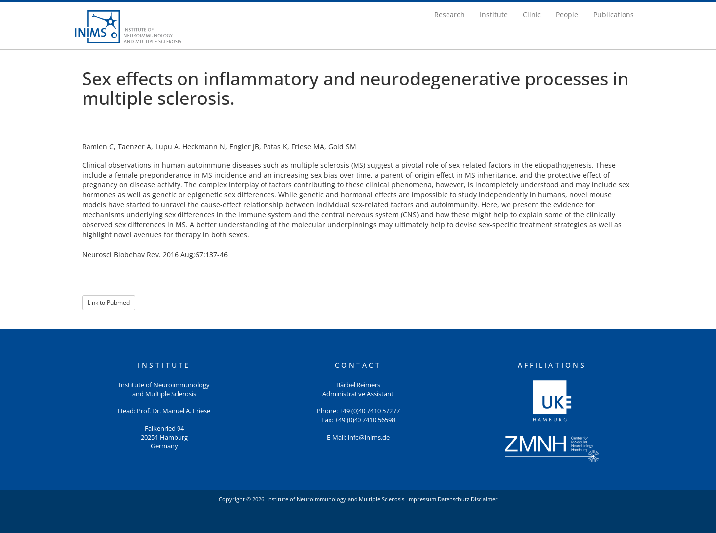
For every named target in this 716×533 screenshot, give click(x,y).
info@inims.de (369, 437)
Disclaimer (484, 499)
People (567, 14)
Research (449, 14)
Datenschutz (453, 499)
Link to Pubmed (109, 302)
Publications (613, 14)
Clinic (532, 14)
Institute (494, 14)
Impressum (421, 499)
